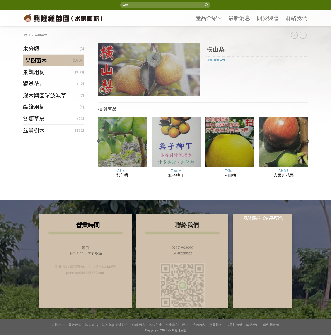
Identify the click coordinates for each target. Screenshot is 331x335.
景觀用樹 (34, 72)
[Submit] (206, 5)
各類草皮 (34, 118)
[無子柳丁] (176, 142)
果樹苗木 (41, 35)
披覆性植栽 (234, 325)
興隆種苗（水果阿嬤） (264, 218)
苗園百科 (199, 325)
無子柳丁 (176, 175)
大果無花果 (283, 175)
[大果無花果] (283, 142)
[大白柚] (230, 142)
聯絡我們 (296, 18)
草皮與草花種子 (177, 325)
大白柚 (230, 175)
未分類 (31, 48)
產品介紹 (208, 18)
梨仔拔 (122, 175)
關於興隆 (268, 18)
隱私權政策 (271, 325)
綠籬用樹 (34, 107)
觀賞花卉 (34, 83)
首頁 (27, 35)
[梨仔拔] (122, 142)
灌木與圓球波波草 (44, 95)
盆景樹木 (34, 130)
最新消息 (239, 18)
